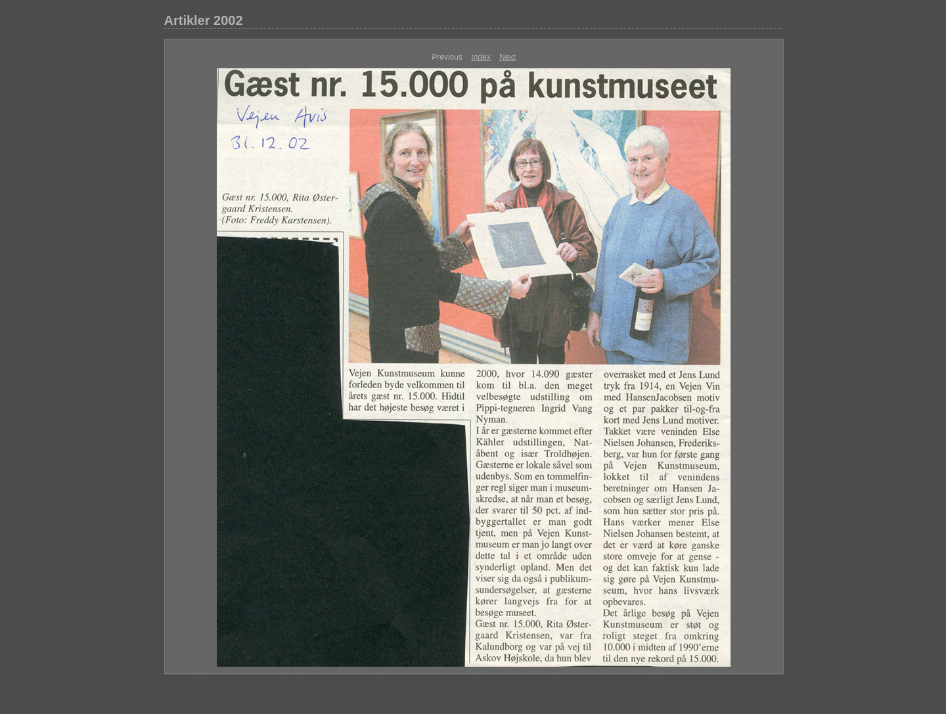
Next (507, 57)
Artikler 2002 (203, 20)
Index (480, 57)
